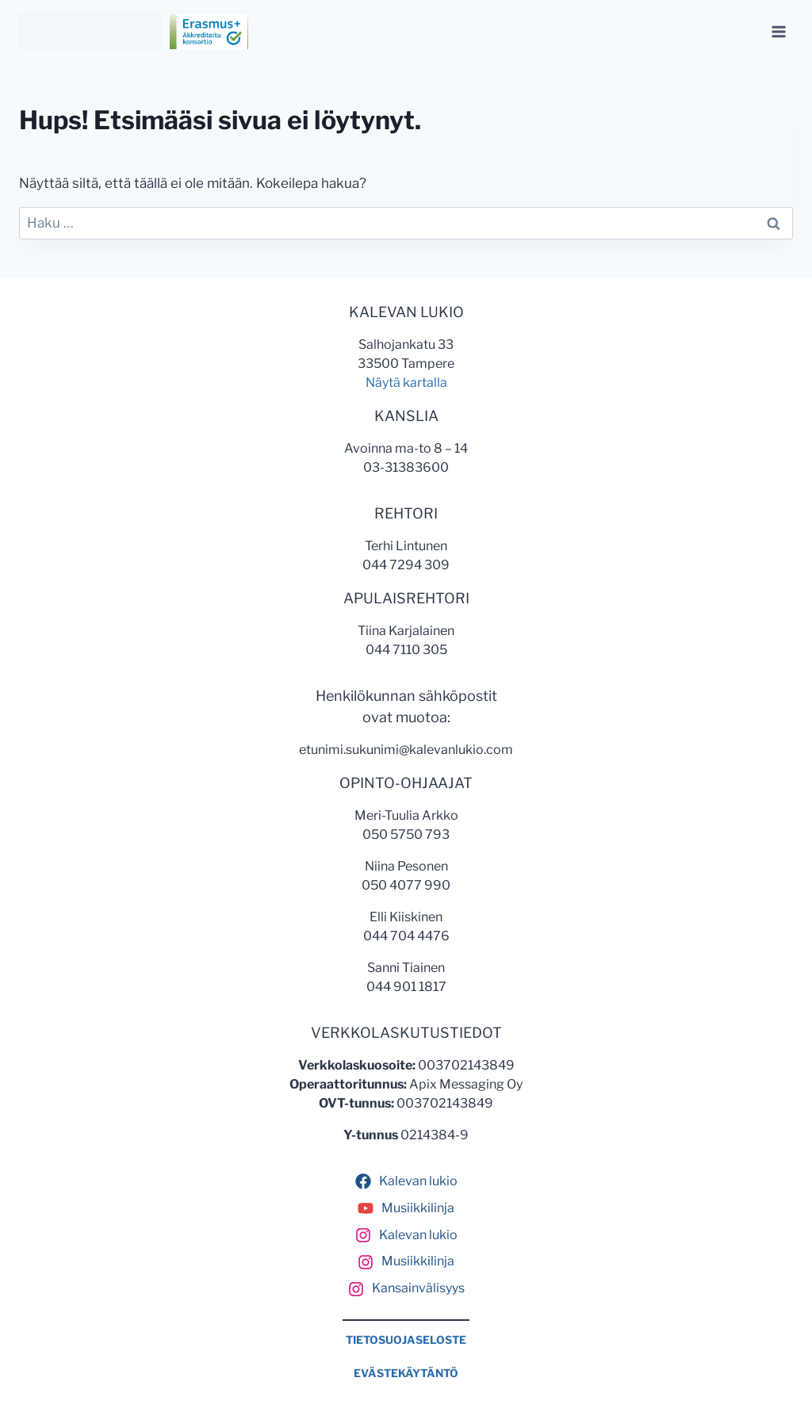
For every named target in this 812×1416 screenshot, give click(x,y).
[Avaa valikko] (778, 31)
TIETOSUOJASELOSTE (406, 1340)
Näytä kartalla (406, 382)
